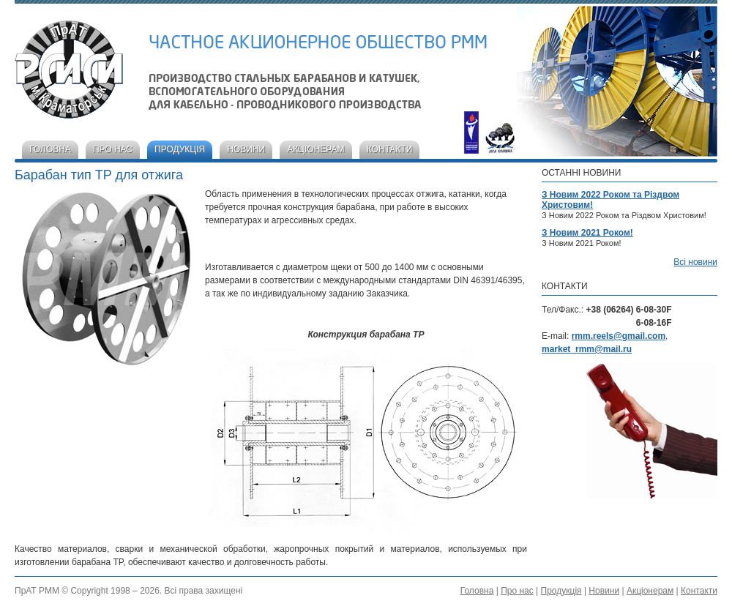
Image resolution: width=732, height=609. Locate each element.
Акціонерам (315, 149)
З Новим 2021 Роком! (587, 233)
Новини (246, 149)
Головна (50, 149)
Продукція (179, 149)
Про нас (112, 149)
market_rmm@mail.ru (587, 349)
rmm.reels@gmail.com (618, 336)
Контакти (390, 149)
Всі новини (695, 262)
